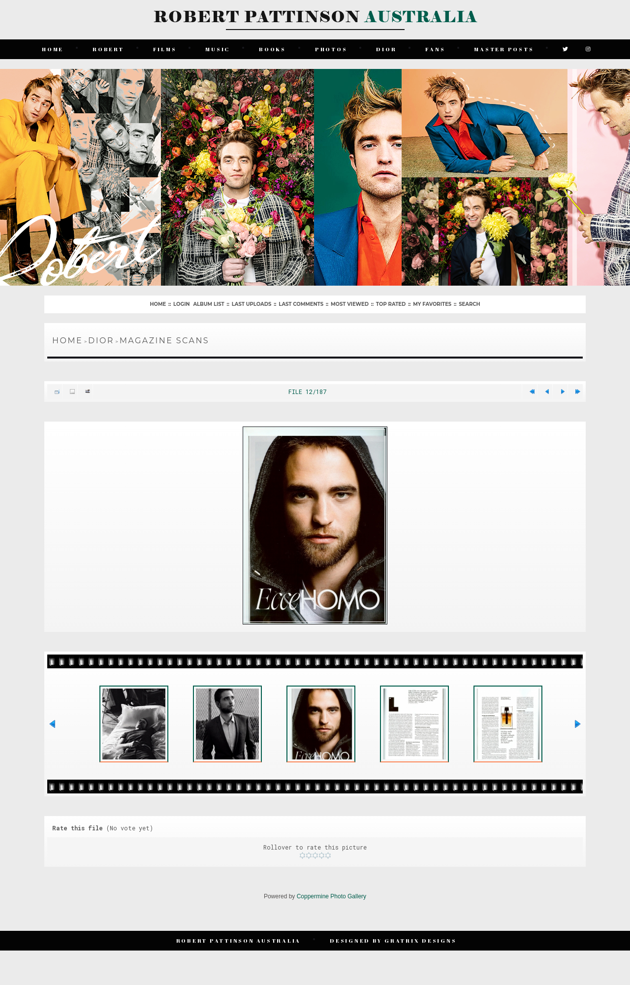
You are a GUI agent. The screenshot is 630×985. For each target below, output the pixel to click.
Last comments (301, 304)
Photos (331, 49)
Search (469, 304)
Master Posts (504, 49)
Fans (435, 49)
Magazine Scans (164, 340)
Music (217, 49)
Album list (208, 304)
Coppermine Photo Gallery (331, 896)
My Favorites (432, 304)
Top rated (391, 304)
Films (165, 49)
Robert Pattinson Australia (238, 940)
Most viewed (350, 304)
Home (52, 49)
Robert (108, 49)
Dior (386, 49)
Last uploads (252, 304)
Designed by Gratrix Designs (393, 940)
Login (181, 304)
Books (272, 49)
